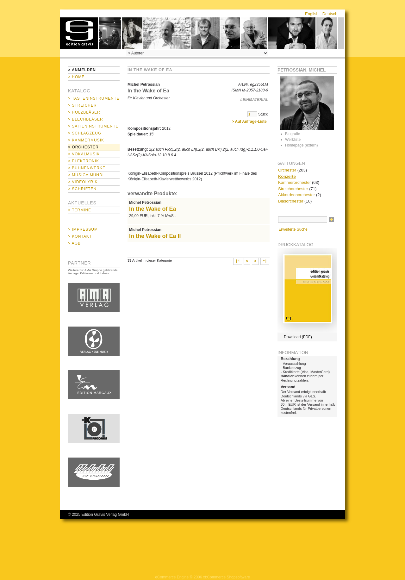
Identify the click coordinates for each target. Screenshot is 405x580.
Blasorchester (290, 201)
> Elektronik (83, 161)
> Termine (79, 210)
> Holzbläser (84, 112)
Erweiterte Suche (292, 229)
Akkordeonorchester (296, 194)
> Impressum (83, 229)
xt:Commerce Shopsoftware (226, 577)
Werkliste (293, 139)
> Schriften (82, 189)
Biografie (292, 134)
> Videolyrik (82, 182)
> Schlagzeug (84, 133)
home (79, 33)
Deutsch (330, 13)
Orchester (287, 170)
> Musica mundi (86, 175)
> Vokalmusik (84, 154)
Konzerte (287, 176)
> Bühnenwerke (86, 168)
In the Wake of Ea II (155, 236)
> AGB (74, 243)
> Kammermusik (86, 140)
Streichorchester (293, 188)
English (312, 13)
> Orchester (83, 147)
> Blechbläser (85, 119)
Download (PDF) (298, 337)
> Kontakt (80, 236)
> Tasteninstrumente (93, 98)
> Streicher (82, 105)
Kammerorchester (294, 182)
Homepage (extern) (301, 145)
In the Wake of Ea (152, 209)
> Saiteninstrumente (93, 126)
